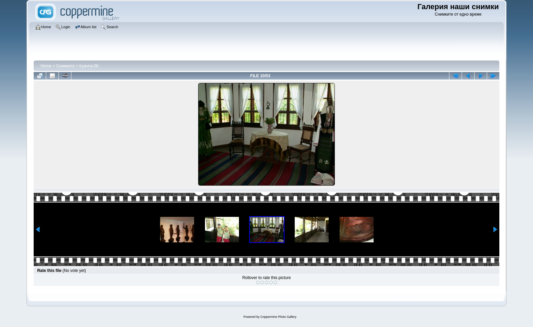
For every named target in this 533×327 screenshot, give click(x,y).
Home (45, 66)
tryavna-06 (89, 66)
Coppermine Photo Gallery (278, 317)
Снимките (65, 66)
